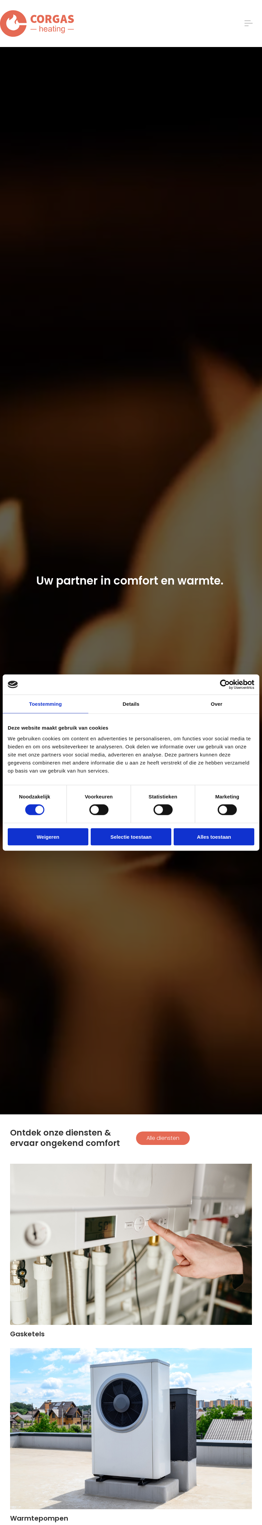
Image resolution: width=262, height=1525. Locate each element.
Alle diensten (162, 1138)
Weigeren (48, 836)
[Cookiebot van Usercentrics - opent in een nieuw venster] (224, 685)
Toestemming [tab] (45, 704)
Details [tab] (131, 704)
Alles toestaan (214, 836)
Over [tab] (216, 704)
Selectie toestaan (131, 836)
